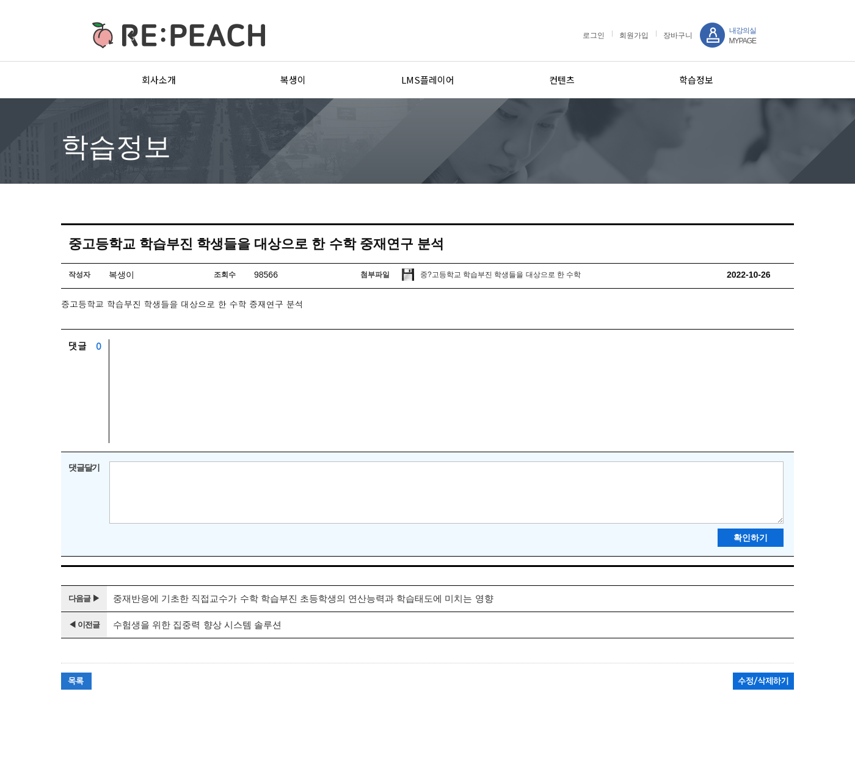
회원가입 (634, 35)
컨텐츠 (562, 79)
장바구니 (678, 35)
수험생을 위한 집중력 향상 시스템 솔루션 (197, 624)
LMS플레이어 (427, 79)
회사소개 (159, 79)
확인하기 (750, 538)
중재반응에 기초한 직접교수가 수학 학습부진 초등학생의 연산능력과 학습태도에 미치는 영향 (303, 598)
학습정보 (696, 79)
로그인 (594, 35)
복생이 (293, 79)
